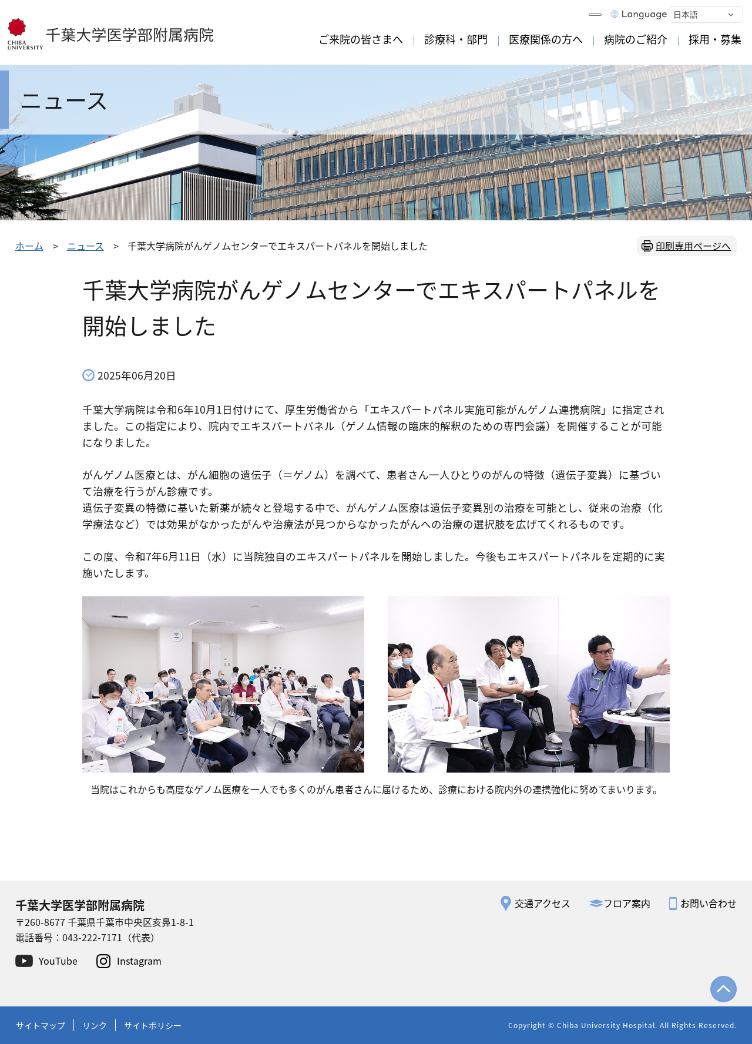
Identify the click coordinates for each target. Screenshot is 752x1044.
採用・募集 (715, 38)
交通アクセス (542, 903)
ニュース (85, 246)
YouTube (58, 961)
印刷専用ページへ (693, 246)
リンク (94, 1025)
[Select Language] (706, 14)
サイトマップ (40, 1025)
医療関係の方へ (546, 38)
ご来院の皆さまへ (360, 38)
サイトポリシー (153, 1025)
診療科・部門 (456, 38)
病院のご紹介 (635, 38)
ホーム (29, 246)
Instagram (139, 961)
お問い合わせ (708, 903)
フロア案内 (626, 903)
